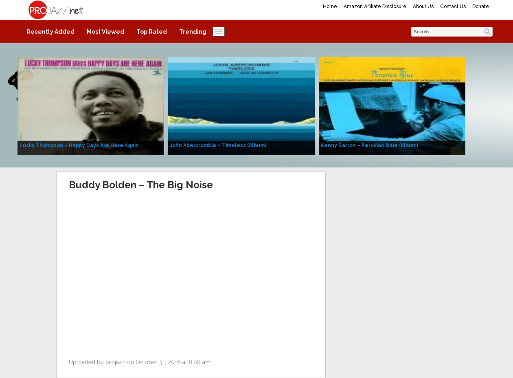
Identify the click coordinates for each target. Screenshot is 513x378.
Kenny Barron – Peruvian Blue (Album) (369, 145)
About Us (423, 6)
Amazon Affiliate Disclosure (375, 6)
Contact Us (453, 6)
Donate (480, 6)
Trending (192, 31)
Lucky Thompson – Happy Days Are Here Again (79, 145)
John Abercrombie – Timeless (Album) (218, 145)
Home (330, 6)
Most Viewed (105, 31)
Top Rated (151, 31)
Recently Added (50, 31)
